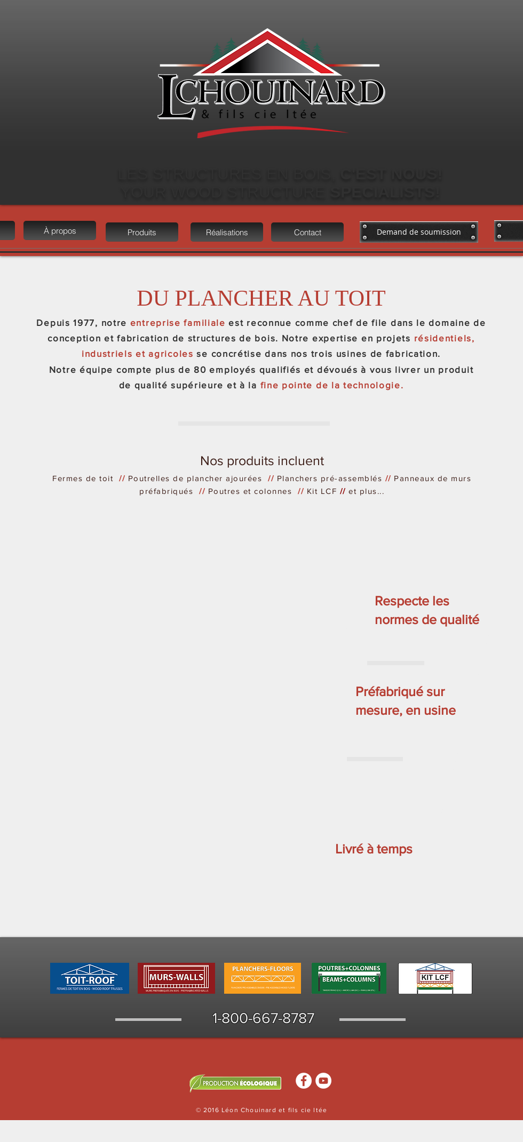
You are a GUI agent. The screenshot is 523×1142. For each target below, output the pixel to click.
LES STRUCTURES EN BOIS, (229, 173)
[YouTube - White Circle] (323, 1081)
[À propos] (59, 230)
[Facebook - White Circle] (304, 1081)
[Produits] (142, 232)
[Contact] (307, 232)
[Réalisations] (227, 232)
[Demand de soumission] (419, 232)
